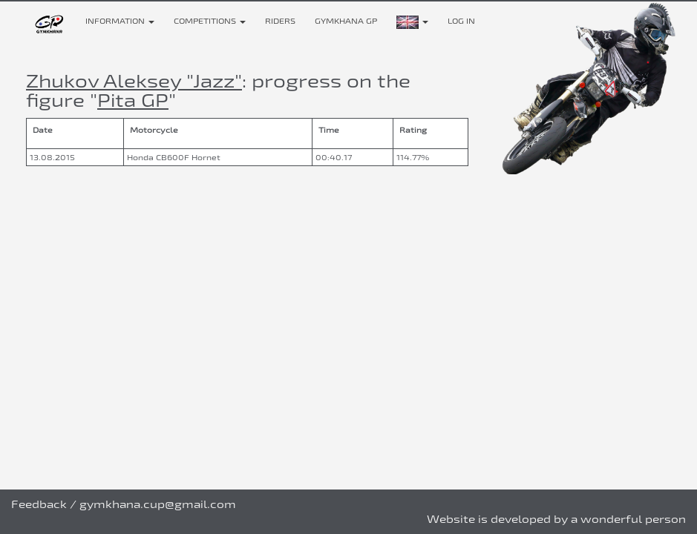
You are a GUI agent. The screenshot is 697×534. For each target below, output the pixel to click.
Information (119, 20)
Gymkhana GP (346, 20)
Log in (461, 20)
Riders (280, 20)
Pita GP (132, 100)
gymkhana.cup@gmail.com (157, 504)
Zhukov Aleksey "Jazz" (134, 80)
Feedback (39, 504)
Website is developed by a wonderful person (556, 518)
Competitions (210, 20)
